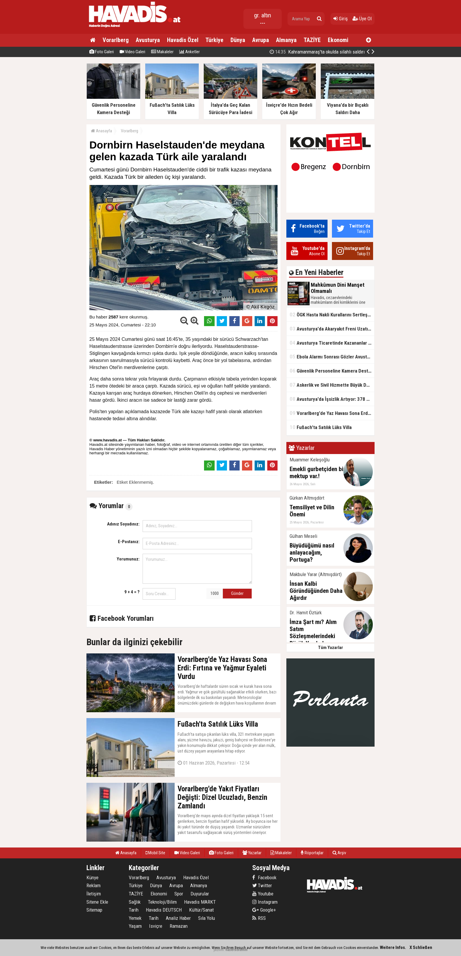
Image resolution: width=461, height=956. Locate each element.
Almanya (286, 40)
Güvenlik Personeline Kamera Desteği (332, 370)
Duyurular (200, 894)
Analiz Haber (178, 918)
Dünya (237, 40)
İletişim (93, 894)
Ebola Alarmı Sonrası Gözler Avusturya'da (332, 356)
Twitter (262, 885)
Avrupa (260, 40)
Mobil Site (155, 852)
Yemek (135, 918)
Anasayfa (101, 131)
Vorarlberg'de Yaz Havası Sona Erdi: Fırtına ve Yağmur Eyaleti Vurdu (332, 413)
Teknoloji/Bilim (162, 902)
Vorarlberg (116, 40)
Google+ (264, 910)
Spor (178, 894)
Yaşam (135, 926)
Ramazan (179, 926)
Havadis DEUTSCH (164, 910)
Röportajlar (312, 852)
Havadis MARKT (200, 902)
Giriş (340, 18)
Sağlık (135, 902)
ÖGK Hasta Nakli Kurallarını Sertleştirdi (332, 314)
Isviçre (155, 926)
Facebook (264, 877)
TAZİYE (312, 40)
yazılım (218, 949)
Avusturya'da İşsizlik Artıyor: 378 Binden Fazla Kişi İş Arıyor (332, 399)
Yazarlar (252, 852)
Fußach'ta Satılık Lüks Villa (321, 427)
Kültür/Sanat (201, 910)
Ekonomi (338, 40)
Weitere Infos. (393, 947)
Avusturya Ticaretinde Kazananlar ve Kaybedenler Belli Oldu (332, 342)
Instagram (265, 902)
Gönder (237, 593)
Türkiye (214, 40)
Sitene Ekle (97, 902)
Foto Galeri (101, 51)
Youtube (262, 894)
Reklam (93, 885)
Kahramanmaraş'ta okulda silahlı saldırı (317, 52)
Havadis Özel (182, 40)
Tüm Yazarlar (330, 647)
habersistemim (237, 949)
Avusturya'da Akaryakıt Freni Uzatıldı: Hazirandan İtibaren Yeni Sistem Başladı (332, 328)
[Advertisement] (403, 151)
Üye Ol (362, 18)
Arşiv (339, 852)
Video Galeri (132, 51)
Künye (92, 877)
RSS (259, 918)
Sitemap (94, 910)
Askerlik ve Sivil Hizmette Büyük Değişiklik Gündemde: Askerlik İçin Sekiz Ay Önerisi (332, 384)
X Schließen (421, 947)
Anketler (189, 51)
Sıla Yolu (206, 918)
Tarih (133, 910)
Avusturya (148, 40)
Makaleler (162, 51)
